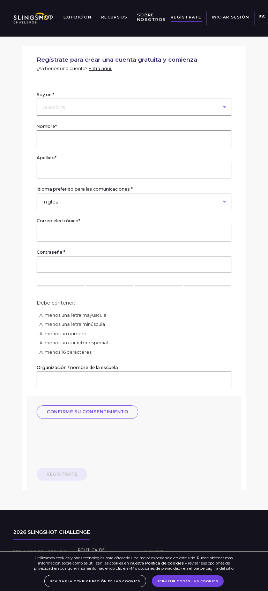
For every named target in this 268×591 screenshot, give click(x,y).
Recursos (114, 17)
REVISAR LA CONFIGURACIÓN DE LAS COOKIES (95, 581)
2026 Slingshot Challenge (51, 532)
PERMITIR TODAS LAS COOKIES (187, 581)
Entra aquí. (100, 68)
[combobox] (43, 107)
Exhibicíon (78, 17)
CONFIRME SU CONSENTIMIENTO (87, 411)
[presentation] (90, 442)
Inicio (46, 17)
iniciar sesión (231, 17)
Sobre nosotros (151, 17)
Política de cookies (164, 563)
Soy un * (45, 94)
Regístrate (186, 17)
